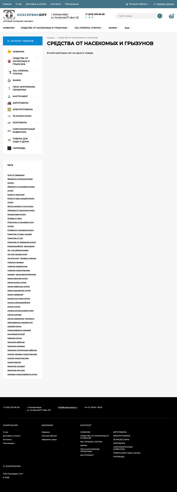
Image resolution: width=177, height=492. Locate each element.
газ (8, 250)
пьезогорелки (14, 362)
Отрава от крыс (14, 218)
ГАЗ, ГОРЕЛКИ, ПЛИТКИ (91, 442)
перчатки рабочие (16, 342)
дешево (11, 274)
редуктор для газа (16, 370)
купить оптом (13, 306)
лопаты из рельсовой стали (20, 310)
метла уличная (14, 314)
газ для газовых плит (17, 254)
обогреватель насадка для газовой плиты (20, 324)
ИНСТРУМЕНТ (87, 455)
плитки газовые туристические (22, 354)
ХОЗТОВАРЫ (119, 443)
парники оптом (14, 338)
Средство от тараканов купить (21, 242)
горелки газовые (15, 262)
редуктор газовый (16, 366)
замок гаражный (15, 294)
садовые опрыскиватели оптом (22, 374)
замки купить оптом (16, 282)
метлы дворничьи (15, 318)
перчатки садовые (16, 346)
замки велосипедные (26, 274)
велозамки (29, 246)
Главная (7, 4)
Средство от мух (15, 238)
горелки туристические (18, 270)
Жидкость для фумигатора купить (20, 181)
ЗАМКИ (83, 445)
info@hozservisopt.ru (67, 407)
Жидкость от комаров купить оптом (21, 189)
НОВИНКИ (85, 432)
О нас (19, 4)
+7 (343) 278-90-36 (95, 14)
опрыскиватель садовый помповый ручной (19, 332)
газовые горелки (28, 258)
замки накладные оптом (19, 290)
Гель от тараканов (15, 175)
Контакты (56, 4)
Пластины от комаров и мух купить (20, 224)
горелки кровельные (17, 266)
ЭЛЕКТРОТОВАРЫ (121, 436)
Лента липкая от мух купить (20, 206)
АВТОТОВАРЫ (120, 432)
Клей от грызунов (15, 194)
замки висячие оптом (17, 278)
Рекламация (72, 4)
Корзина (45, 432)
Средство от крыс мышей (19, 234)
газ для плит (13, 258)
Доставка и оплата (36, 4)
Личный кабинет (49, 436)
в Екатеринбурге (15, 246)
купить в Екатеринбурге (18, 302)
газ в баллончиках (19, 250)
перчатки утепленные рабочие (22, 350)
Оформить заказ (49, 439)
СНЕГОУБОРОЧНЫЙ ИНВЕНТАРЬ (122, 448)
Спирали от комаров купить (20, 230)
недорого (29, 318)
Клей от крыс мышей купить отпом (20, 200)
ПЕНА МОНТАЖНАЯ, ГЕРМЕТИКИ (90, 450)
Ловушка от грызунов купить (21, 210)
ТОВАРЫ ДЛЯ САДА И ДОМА (126, 453)
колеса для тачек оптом (18, 298)
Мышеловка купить (16, 214)
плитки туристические (18, 358)
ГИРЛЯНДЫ (118, 457)
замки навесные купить (18, 286)
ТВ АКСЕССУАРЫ (121, 439)
